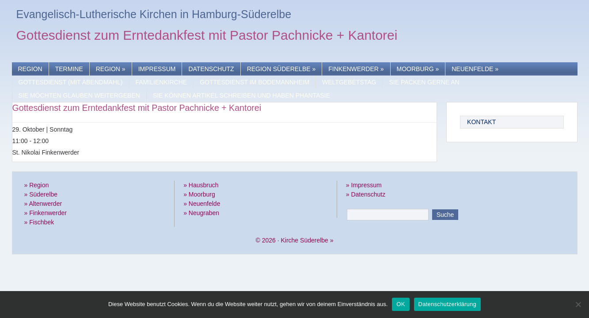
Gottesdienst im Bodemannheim (254, 82)
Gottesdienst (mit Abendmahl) (71, 82)
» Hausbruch (200, 185)
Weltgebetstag (349, 82)
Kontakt (481, 121)
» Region (36, 185)
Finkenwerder (356, 68)
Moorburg (418, 68)
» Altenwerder (43, 203)
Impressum (157, 68)
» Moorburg (199, 194)
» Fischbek (39, 222)
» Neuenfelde (201, 203)
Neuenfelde (475, 68)
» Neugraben (201, 212)
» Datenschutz (366, 194)
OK (400, 304)
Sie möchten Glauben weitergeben (79, 95)
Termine (69, 68)
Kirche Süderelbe (304, 240)
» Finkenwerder (45, 212)
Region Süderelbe (281, 68)
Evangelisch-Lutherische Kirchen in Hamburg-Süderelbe (154, 14)
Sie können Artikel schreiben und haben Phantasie (241, 95)
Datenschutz (211, 68)
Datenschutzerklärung (447, 304)
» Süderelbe (41, 194)
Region (30, 68)
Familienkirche (161, 82)
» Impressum (364, 185)
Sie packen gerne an (424, 82)
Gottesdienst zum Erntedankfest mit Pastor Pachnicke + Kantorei (207, 36)
